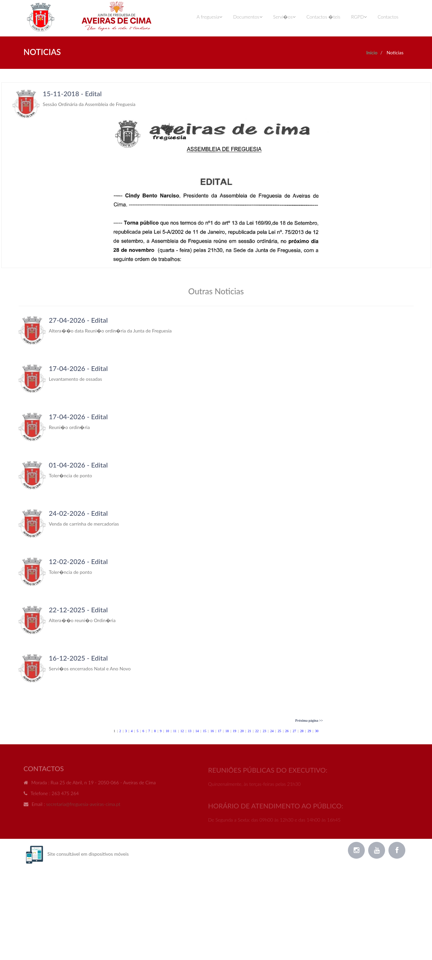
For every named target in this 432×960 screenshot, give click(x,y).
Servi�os (284, 17)
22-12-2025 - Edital (78, 610)
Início (371, 52)
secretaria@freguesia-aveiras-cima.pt (83, 806)
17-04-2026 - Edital (78, 368)
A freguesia (209, 17)
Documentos (247, 17)
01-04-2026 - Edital (78, 465)
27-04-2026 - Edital (78, 320)
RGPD (359, 17)
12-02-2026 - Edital (78, 561)
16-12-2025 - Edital (78, 658)
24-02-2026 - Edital (78, 513)
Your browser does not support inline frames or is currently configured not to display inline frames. (216, 175)
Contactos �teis (323, 17)
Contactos (388, 17)
